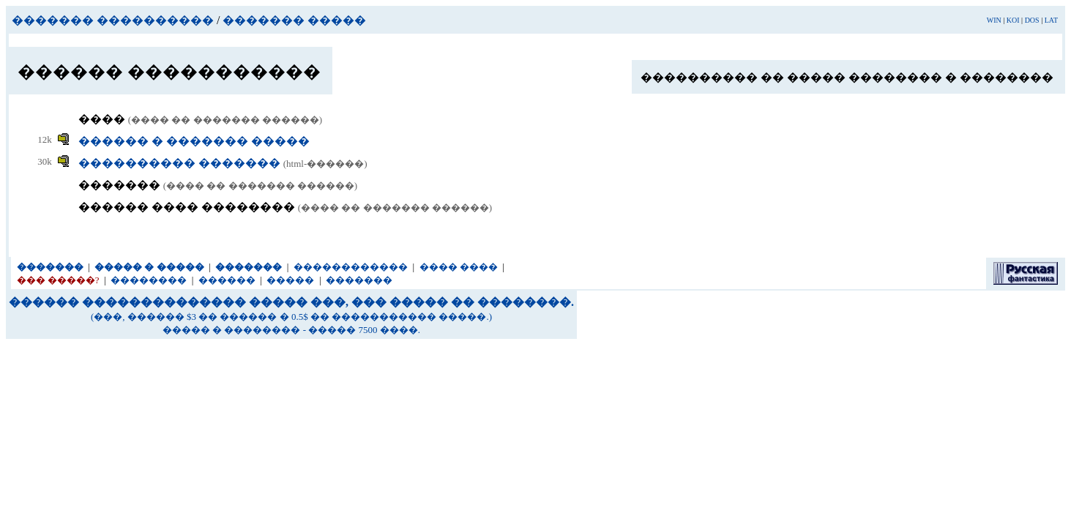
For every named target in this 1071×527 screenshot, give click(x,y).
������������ (351, 266)
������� (359, 279)
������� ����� (294, 20)
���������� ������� (180, 163)
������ (226, 279)
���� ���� (458, 266)
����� (290, 279)
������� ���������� (113, 20)
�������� (149, 279)
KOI (1013, 20)
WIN (994, 20)
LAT (1051, 20)
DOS (1032, 20)
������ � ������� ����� (194, 141)
